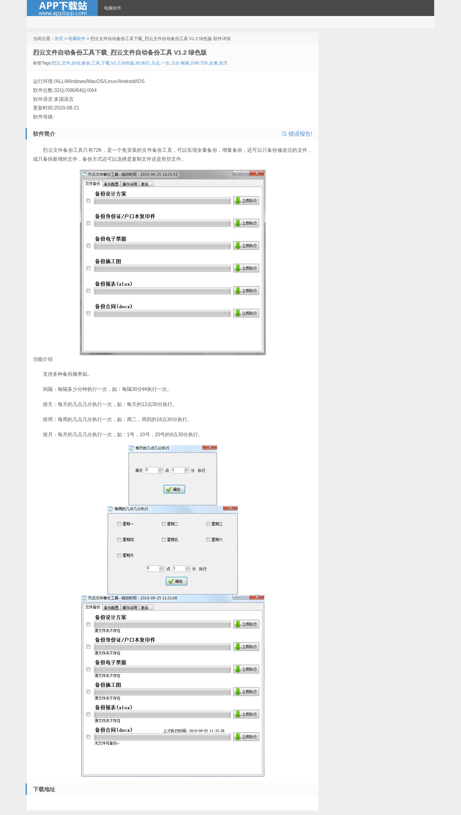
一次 (165, 62)
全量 (213, 62)
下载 (105, 62)
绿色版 (127, 62)
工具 (95, 62)
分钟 (194, 62)
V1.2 (115, 62)
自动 (76, 62)
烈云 (56, 62)
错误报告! (297, 134)
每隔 (185, 62)
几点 (155, 62)
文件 (66, 62)
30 (137, 62)
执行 (145, 62)
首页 (59, 38)
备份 (85, 62)
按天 (223, 62)
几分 (175, 62)
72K (204, 62)
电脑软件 (112, 8)
